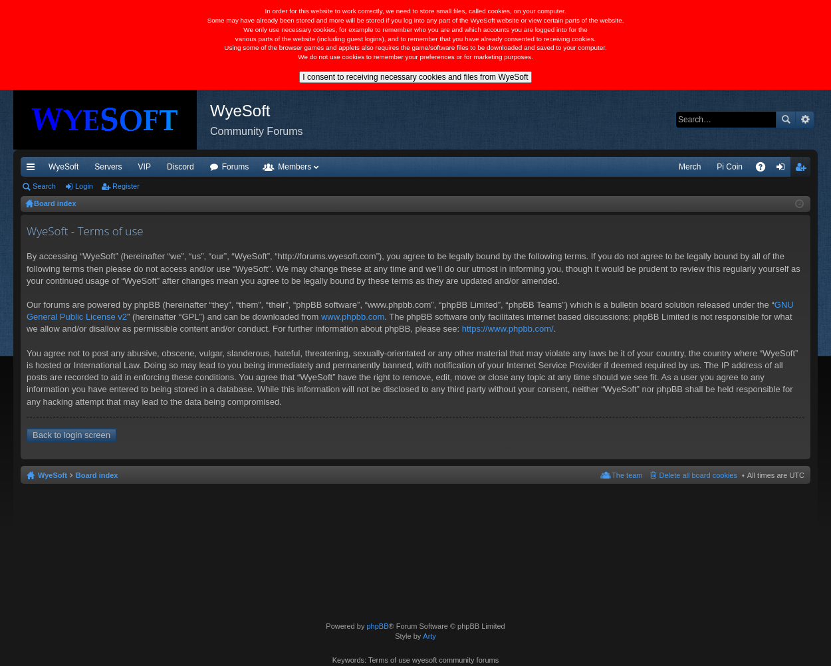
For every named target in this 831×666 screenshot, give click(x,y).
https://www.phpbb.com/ (508, 329)
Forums (235, 166)
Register (126, 186)
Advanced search (805, 120)
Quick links (33, 169)
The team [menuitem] (627, 475)
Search (786, 120)
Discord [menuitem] (180, 166)
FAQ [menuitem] (765, 169)
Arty (429, 636)
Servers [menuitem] (108, 166)
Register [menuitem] (803, 169)
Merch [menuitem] (690, 166)
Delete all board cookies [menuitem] (698, 475)
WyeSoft (63, 166)
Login (84, 186)
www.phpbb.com (352, 317)
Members (294, 166)
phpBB (377, 626)
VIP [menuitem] (144, 166)
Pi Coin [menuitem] (730, 166)
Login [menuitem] (783, 169)
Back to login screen (71, 435)
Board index (97, 475)
